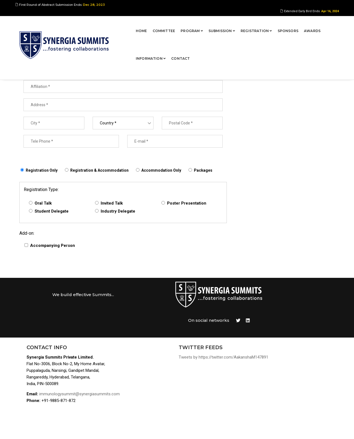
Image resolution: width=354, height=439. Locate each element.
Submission (176, 23)
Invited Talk (112, 204)
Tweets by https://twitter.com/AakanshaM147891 (199, 332)
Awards (266, 23)
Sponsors (242, 23)
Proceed (312, 69)
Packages (203, 171)
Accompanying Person (52, 246)
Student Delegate (52, 212)
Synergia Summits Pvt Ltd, (54, 429)
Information (295, 23)
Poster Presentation (186, 204)
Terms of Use (283, 392)
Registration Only (42, 171)
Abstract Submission (290, 352)
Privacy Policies (286, 399)
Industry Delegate (118, 212)
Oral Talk (43, 204)
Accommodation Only (161, 171)
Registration (211, 23)
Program (146, 23)
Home (95, 23)
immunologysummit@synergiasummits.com (80, 370)
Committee (118, 23)
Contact (325, 23)
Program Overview (288, 346)
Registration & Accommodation (99, 171)
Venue (276, 379)
